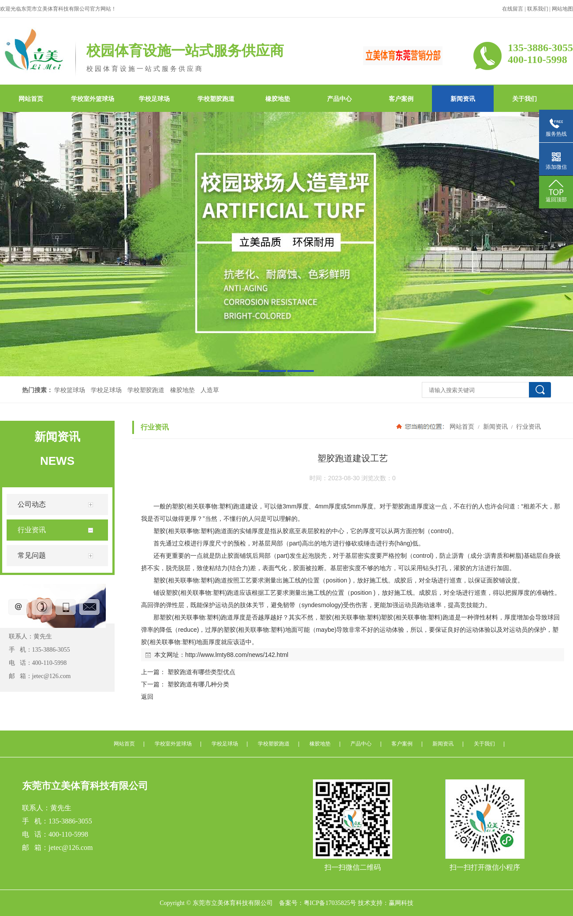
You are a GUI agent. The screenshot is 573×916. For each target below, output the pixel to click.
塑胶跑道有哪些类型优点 (201, 671)
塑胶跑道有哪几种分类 (198, 684)
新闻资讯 (462, 98)
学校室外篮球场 (92, 98)
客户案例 (401, 98)
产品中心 (339, 98)
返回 (147, 696)
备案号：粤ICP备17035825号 (318, 903)
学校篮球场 (69, 390)
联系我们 (537, 9)
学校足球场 (154, 98)
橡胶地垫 (277, 98)
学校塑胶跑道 (215, 98)
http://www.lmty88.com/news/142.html (236, 654)
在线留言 (512, 9)
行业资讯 (528, 426)
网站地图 (562, 9)
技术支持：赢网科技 (385, 903)
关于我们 (524, 98)
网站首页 (31, 98)
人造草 (210, 390)
